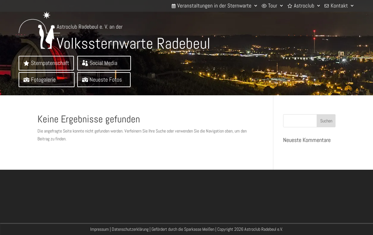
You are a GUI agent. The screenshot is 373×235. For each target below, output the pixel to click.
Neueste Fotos (106, 79)
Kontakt (339, 6)
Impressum (99, 229)
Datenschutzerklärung (130, 229)
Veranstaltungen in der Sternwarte (214, 6)
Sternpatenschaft (50, 63)
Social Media (103, 63)
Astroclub (304, 6)
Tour (272, 6)
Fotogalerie (43, 79)
